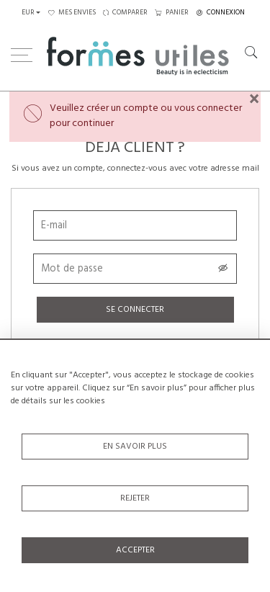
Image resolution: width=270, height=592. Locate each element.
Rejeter (135, 498)
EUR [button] (28, 12)
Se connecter (135, 309)
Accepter (135, 550)
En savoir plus (135, 446)
